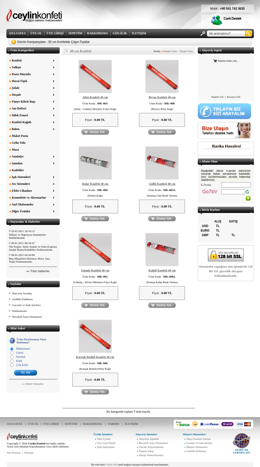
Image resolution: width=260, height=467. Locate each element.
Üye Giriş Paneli (106, 442)
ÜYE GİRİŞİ (55, 33)
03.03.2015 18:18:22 (23, 231)
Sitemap (28, 452)
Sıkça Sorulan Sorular (198, 438)
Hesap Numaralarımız (151, 455)
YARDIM (113, 423)
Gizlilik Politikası (22, 299)
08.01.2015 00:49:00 (23, 254)
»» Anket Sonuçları (33, 383)
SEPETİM (75, 33)
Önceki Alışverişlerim (151, 446)
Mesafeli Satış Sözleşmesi (27, 316)
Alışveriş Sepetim (149, 438)
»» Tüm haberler (38, 271)
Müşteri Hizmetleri (197, 446)
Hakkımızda (19, 310)
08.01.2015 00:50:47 (23, 243)
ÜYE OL (36, 33)
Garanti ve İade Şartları (26, 305)
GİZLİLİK (120, 33)
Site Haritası (14, 452)
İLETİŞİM (139, 33)
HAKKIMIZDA (97, 33)
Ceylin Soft (111, 464)
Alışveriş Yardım (22, 293)
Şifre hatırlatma (106, 446)
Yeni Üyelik (103, 438)
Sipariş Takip (146, 451)
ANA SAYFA (17, 33)
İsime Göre (169, 51)
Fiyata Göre (186, 51)
